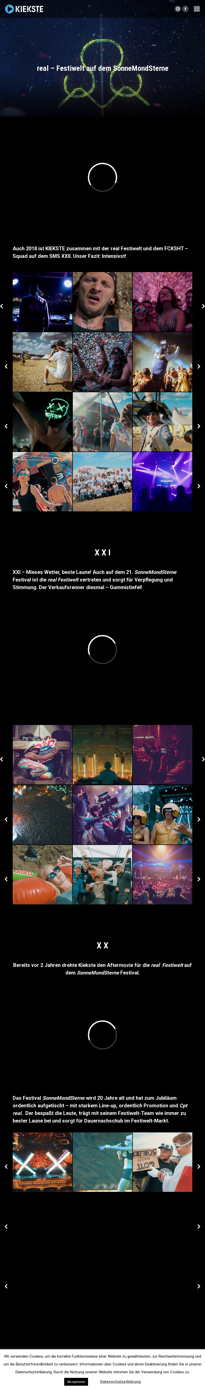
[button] (94, 1379)
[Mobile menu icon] (197, 9)
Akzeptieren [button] (76, 1382)
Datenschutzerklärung (120, 1381)
